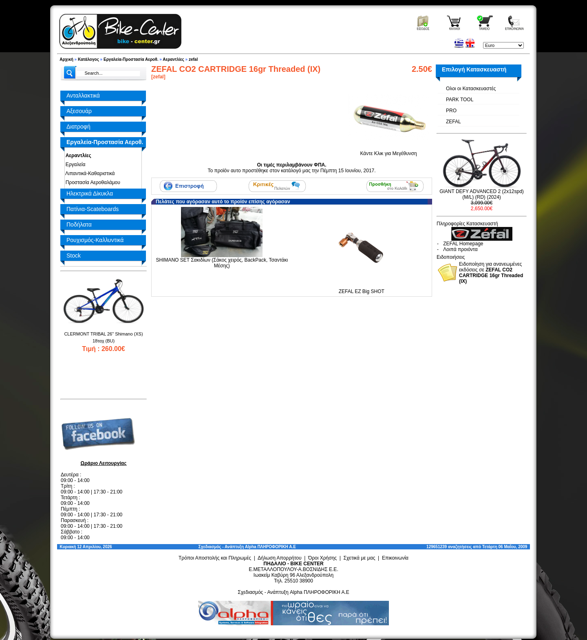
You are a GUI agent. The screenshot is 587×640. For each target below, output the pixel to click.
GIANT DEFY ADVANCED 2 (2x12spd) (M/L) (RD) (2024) (481, 194)
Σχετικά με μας (359, 558)
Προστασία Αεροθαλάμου (91, 182)
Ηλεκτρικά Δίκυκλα (89, 193)
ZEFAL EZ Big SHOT (361, 291)
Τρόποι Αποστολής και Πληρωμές (215, 558)
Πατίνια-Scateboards (92, 209)
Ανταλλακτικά (83, 95)
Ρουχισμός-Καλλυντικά (95, 240)
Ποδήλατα (79, 224)
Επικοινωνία (395, 558)
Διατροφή (78, 126)
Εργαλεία (74, 164)
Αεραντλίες (173, 59)
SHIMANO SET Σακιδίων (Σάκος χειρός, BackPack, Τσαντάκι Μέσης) (222, 263)
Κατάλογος (88, 59)
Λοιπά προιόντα (460, 249)
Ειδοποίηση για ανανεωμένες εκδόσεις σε (491, 272)
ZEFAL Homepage (463, 244)
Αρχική (66, 59)
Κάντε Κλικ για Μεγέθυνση (388, 150)
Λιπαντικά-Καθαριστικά (89, 173)
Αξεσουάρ (79, 111)
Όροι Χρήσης (322, 558)
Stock (73, 255)
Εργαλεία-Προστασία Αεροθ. (131, 59)
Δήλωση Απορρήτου (280, 558)
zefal (193, 59)
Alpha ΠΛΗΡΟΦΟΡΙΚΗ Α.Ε (270, 546)
